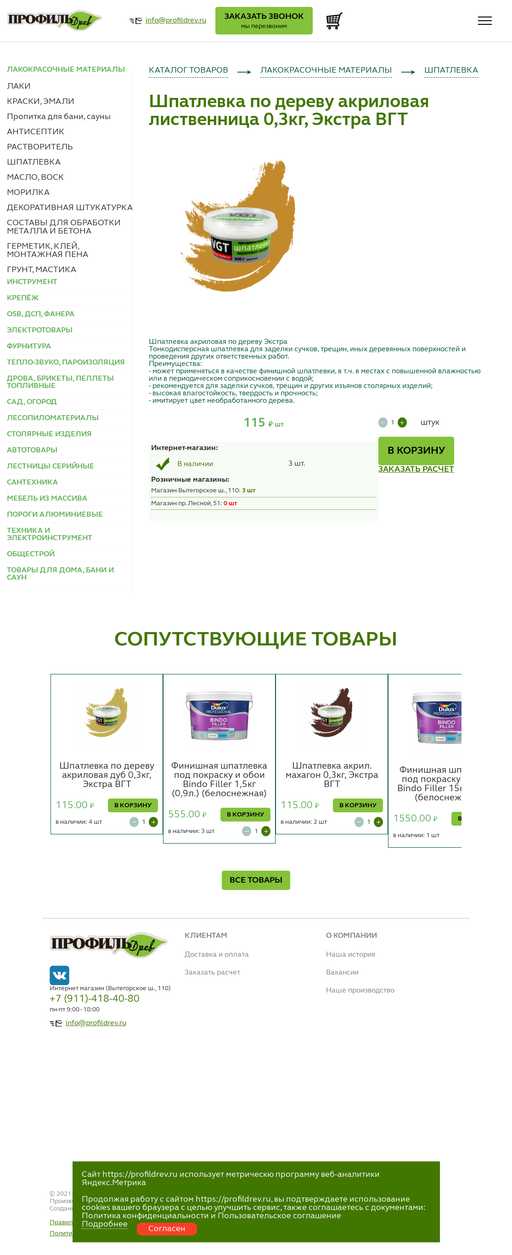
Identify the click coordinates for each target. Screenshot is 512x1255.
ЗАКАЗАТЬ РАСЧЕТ (416, 469)
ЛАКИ (19, 86)
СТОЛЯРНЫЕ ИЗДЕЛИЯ (49, 434)
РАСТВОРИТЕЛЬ (40, 147)
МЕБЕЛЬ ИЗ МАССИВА (47, 498)
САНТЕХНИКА (32, 482)
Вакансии (342, 972)
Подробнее (105, 1224)
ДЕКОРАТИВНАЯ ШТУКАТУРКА (70, 208)
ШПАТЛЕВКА (34, 162)
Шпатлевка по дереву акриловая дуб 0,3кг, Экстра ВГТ (106, 775)
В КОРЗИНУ (416, 451)
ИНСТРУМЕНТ (32, 282)
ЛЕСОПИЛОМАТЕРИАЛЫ (53, 418)
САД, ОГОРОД (32, 402)
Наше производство (360, 990)
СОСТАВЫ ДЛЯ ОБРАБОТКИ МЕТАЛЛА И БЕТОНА (64, 227)
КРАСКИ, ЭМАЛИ (40, 101)
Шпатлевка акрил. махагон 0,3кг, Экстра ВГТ (332, 775)
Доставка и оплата (217, 954)
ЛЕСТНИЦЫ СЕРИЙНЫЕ (50, 466)
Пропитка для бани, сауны (59, 117)
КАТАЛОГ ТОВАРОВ (188, 70)
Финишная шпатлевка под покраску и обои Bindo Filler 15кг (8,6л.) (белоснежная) (447, 784)
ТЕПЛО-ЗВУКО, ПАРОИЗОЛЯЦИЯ (66, 362)
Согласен (167, 1229)
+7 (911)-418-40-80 (95, 999)
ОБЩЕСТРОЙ (31, 554)
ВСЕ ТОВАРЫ (256, 880)
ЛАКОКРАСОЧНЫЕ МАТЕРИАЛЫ (326, 70)
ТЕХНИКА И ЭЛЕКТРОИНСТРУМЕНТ (49, 534)
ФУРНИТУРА (29, 346)
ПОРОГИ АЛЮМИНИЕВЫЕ (55, 515)
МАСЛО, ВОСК (35, 177)
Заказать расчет (212, 972)
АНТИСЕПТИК (35, 132)
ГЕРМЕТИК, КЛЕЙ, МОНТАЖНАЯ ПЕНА (47, 250)
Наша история (350, 954)
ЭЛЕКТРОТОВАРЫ (40, 330)
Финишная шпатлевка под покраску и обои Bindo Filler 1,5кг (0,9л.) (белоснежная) (219, 780)
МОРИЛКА (28, 192)
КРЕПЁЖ (23, 298)
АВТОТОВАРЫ (32, 450)
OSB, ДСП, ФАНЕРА (40, 314)
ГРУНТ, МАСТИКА (41, 270)
